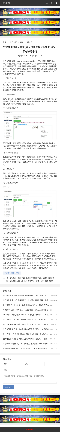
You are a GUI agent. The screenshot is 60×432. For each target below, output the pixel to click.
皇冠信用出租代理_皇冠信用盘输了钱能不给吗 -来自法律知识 (32, 281)
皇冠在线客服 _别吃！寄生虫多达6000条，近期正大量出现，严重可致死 (29, 295)
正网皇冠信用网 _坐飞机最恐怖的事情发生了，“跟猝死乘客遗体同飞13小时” (31, 320)
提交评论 (8, 389)
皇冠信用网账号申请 (12, 273)
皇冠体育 (13, 42)
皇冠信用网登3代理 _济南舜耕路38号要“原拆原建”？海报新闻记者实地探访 (31, 329)
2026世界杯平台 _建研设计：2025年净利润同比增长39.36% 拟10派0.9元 (29, 315)
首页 (4, 42)
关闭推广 (31, 429)
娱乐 (22, 42)
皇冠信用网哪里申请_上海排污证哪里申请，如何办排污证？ (32, 278)
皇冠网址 (6, 3)
